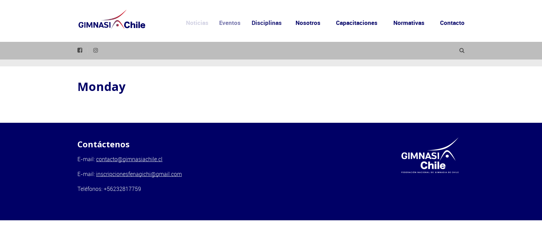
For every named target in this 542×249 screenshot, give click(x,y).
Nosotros (310, 23)
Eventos (235, 23)
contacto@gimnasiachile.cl (129, 159)
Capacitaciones (356, 23)
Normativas (408, 23)
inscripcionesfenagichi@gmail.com (139, 174)
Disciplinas (272, 23)
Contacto (452, 23)
